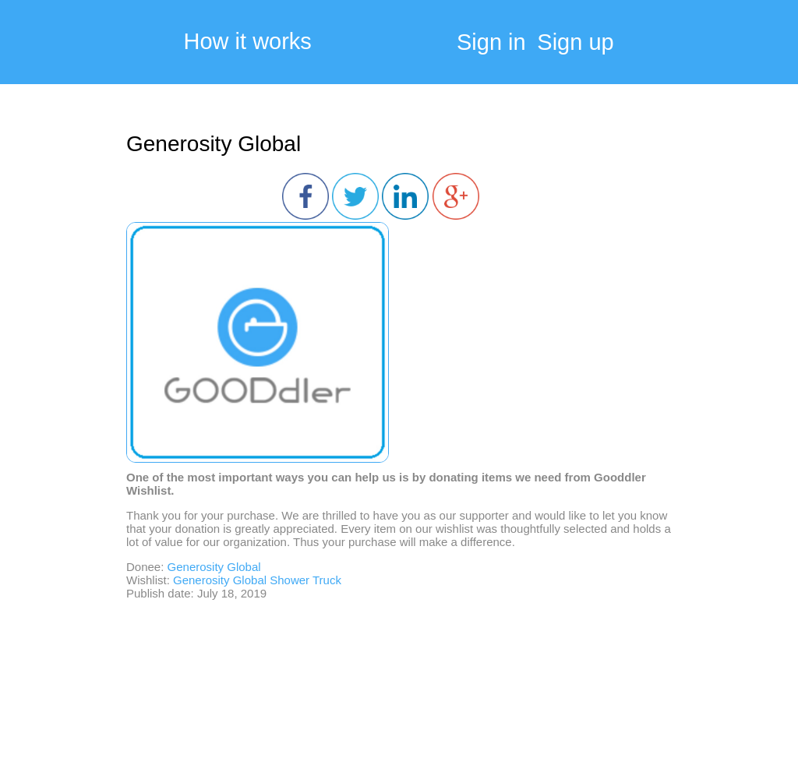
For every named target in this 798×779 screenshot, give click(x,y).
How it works (248, 41)
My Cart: (743, 47)
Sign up (575, 42)
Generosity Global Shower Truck (257, 580)
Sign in (491, 42)
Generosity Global (213, 144)
